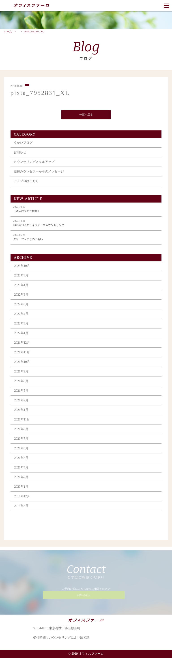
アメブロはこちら (26, 181)
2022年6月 (21, 295)
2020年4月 (21, 468)
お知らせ (20, 153)
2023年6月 (21, 276)
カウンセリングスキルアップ (34, 162)
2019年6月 (21, 506)
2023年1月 (21, 285)
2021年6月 (21, 381)
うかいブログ (23, 143)
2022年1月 (21, 333)
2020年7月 (21, 439)
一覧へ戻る (86, 115)
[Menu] (166, 5)
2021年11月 (22, 353)
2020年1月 (21, 487)
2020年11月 (22, 420)
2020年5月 (21, 458)
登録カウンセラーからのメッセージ (39, 172)
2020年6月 (21, 449)
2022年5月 (21, 305)
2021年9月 (21, 372)
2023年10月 (22, 266)
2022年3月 (21, 324)
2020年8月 (21, 429)
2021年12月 (22, 343)
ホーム (8, 31)
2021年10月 (22, 362)
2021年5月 (21, 391)
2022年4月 (21, 314)
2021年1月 (21, 410)
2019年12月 (22, 497)
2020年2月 (21, 477)
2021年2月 (21, 401)
